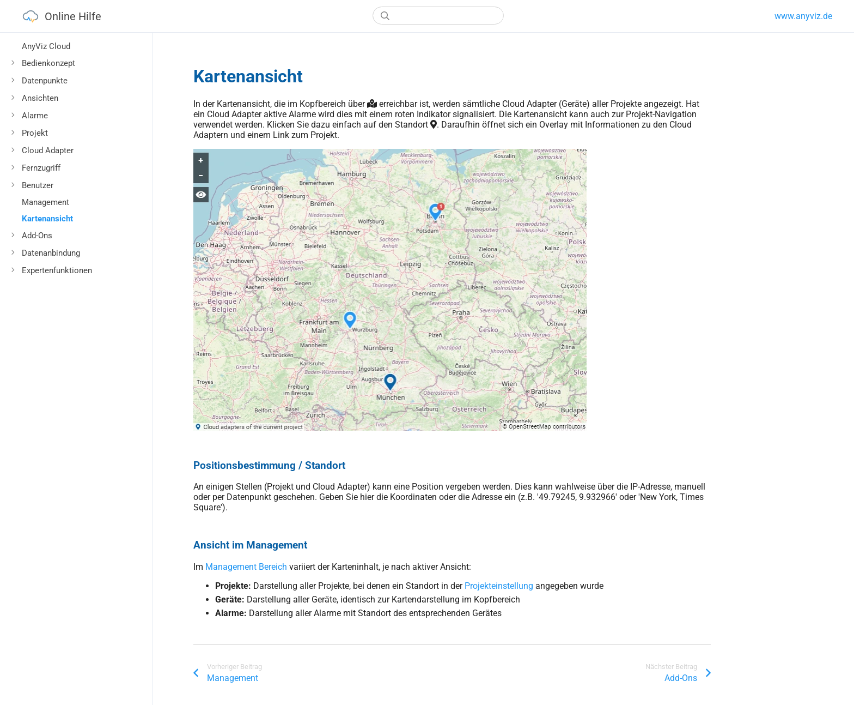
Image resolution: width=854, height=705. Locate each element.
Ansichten (40, 98)
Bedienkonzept (48, 63)
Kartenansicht (47, 219)
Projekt (35, 133)
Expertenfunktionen (57, 270)
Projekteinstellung (499, 586)
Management (45, 202)
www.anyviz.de (803, 16)
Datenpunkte (45, 81)
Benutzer (37, 185)
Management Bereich (246, 567)
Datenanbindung (51, 253)
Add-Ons (37, 235)
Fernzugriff (41, 168)
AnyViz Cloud (46, 46)
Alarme (35, 115)
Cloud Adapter (48, 150)
